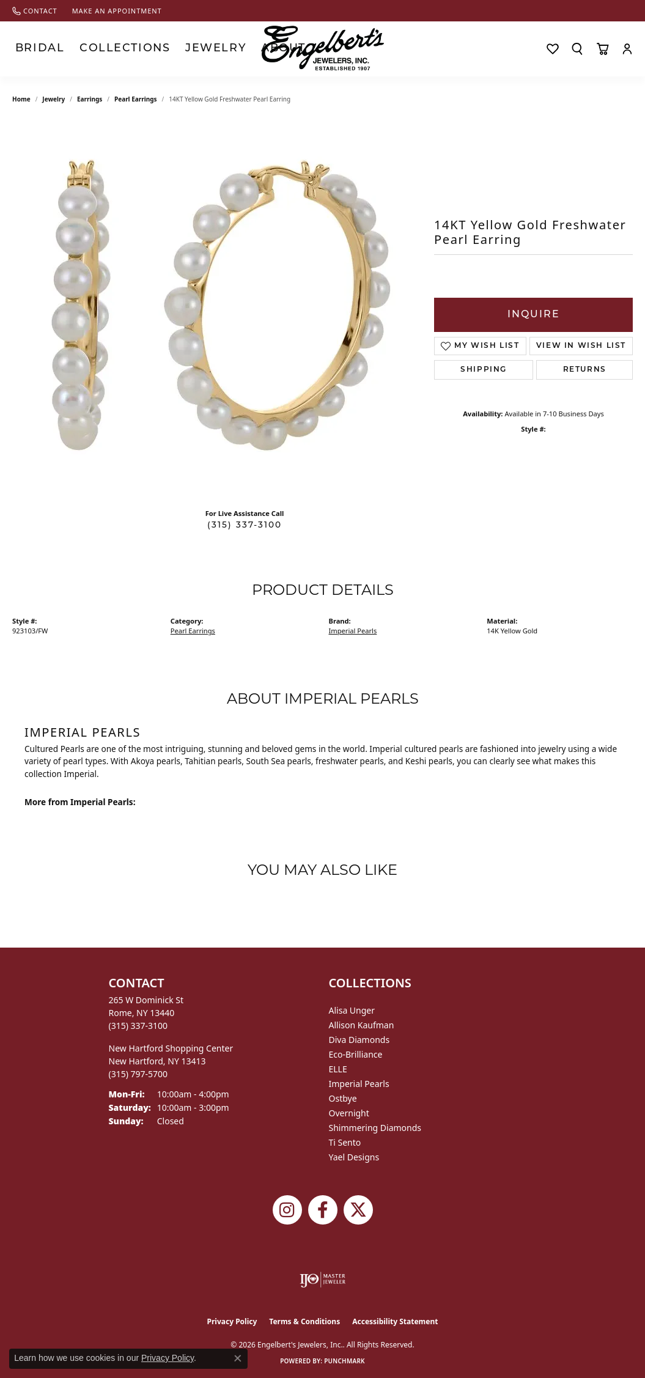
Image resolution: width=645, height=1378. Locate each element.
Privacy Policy (232, 1321)
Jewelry (151, 49)
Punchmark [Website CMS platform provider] (344, 1361)
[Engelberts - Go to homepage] (323, 48)
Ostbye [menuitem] (343, 1098)
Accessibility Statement (395, 1321)
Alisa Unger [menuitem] (352, 1010)
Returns (584, 370)
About (200, 49)
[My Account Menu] (627, 49)
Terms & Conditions (304, 1321)
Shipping (483, 370)
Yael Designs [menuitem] (354, 1157)
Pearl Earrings (135, 99)
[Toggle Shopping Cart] (602, 49)
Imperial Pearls (353, 630)
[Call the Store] (138, 1025)
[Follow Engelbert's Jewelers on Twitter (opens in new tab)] (358, 1210)
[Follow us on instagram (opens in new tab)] (287, 1210)
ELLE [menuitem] (338, 1069)
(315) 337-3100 (244, 525)
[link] (34, 10)
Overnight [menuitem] (349, 1113)
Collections (88, 49)
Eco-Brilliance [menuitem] (356, 1054)
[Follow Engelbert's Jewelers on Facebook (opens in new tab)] (322, 1210)
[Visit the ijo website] (322, 1279)
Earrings (89, 99)
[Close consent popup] (237, 1358)
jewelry (53, 99)
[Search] (577, 49)
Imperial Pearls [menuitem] (359, 1083)
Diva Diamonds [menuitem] (359, 1039)
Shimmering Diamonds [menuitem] (375, 1127)
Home (21, 99)
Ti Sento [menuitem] (345, 1142)
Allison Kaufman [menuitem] (361, 1025)
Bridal (29, 49)
